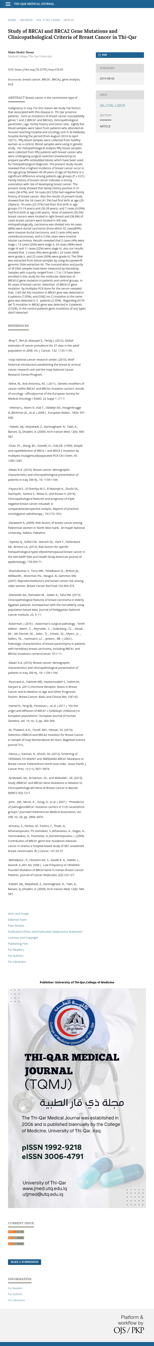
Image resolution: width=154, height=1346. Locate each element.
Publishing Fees (18, 944)
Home (12, 20)
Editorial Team (17, 919)
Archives (26, 20)
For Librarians (17, 962)
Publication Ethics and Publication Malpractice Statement (45, 932)
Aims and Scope (18, 913)
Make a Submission (24, 1262)
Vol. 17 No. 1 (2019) (48, 20)
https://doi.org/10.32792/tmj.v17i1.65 (39, 69)
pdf (104, 55)
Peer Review (16, 926)
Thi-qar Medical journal (34, 4)
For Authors (15, 956)
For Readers (16, 950)
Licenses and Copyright (23, 938)
